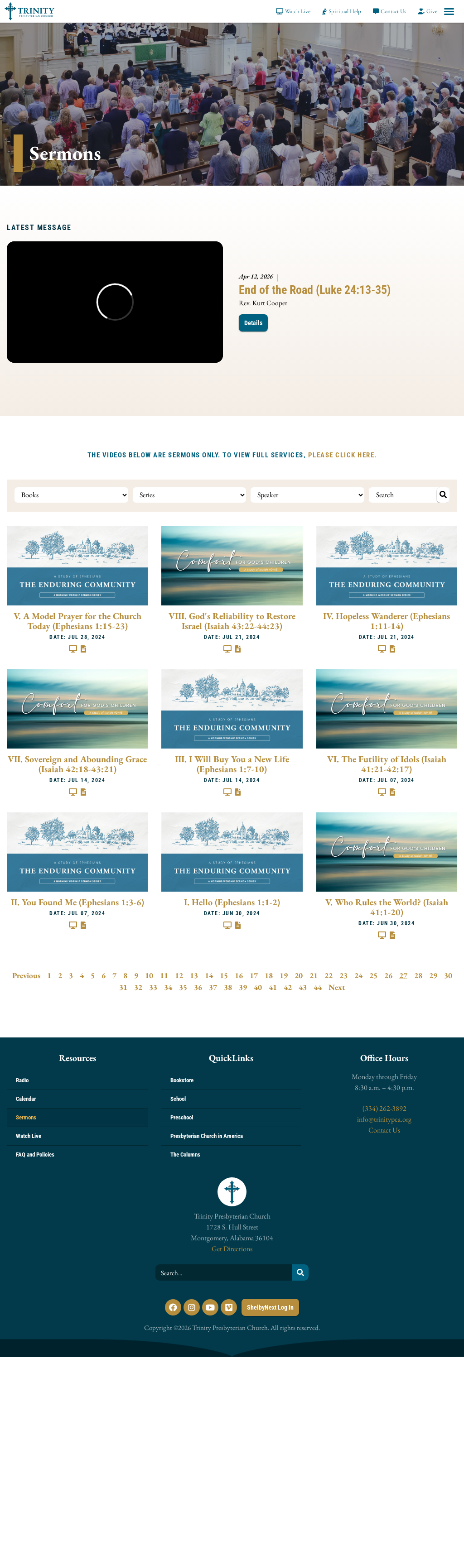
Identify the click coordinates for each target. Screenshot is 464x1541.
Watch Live (28, 1135)
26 (388, 974)
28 (418, 974)
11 (164, 974)
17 (254, 974)
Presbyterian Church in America (206, 1135)
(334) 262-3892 (384, 1107)
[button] (449, 11)
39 (243, 986)
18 (269, 974)
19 (284, 974)
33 (153, 986)
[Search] (300, 1271)
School (178, 1098)
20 (299, 974)
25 (373, 974)
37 (213, 986)
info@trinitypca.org (384, 1118)
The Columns (185, 1153)
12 (179, 974)
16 (239, 974)
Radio (22, 1079)
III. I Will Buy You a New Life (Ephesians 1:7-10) (232, 762)
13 (194, 974)
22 (328, 974)
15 (224, 974)
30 (448, 974)
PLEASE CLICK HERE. (342, 455)
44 (318, 986)
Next (337, 986)
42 (288, 986)
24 (358, 974)
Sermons (26, 1116)
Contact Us (384, 1129)
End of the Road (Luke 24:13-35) (315, 290)
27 (403, 974)
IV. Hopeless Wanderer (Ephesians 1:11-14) (386, 619)
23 (343, 974)
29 (433, 974)
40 (258, 986)
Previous (26, 974)
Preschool (181, 1116)
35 (183, 986)
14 (209, 974)
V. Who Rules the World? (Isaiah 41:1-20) (386, 906)
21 (313, 974)
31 (123, 986)
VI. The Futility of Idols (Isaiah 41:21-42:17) (386, 762)
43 (303, 986)
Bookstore (181, 1079)
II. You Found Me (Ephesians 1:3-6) (77, 901)
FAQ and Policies (35, 1153)
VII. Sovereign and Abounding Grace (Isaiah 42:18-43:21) (77, 762)
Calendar (26, 1098)
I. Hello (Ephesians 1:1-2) (232, 901)
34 (168, 986)
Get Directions (232, 1248)
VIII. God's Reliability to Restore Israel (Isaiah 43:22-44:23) (232, 619)
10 (149, 974)
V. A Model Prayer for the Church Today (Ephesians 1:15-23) (77, 619)
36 (198, 986)
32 (138, 986)
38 (228, 986)
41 (273, 986)
